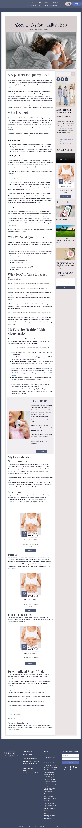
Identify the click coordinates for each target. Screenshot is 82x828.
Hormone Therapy (49, 774)
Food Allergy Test (49, 763)
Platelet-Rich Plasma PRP (50, 806)
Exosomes (48, 760)
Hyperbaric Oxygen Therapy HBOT (49, 789)
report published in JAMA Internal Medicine (25, 305)
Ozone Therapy (48, 791)
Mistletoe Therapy (49, 779)
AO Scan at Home (61, 220)
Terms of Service (35, 826)
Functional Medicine (50, 781)
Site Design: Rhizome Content (61, 826)
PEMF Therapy (48, 801)
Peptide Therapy (49, 803)
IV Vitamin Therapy (49, 757)
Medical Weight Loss (50, 777)
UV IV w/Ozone (48, 796)
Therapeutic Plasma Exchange (50, 816)
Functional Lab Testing (50, 767)
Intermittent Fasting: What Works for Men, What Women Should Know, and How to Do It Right (65, 265)
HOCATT (46, 786)
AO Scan (46, 755)
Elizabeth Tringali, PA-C (66, 138)
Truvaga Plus (34, 411)
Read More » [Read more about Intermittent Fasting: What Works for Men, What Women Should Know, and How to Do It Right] (58, 269)
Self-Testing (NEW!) (50, 770)
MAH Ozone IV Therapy (50, 798)
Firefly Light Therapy (50, 765)
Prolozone (47, 794)
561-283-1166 (27, 755)
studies (19, 390)
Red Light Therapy (49, 808)
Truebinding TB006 (49, 818)
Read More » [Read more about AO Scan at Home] (58, 222)
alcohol (26, 358)
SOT (45, 813)
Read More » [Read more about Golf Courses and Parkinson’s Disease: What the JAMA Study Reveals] (58, 245)
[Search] (73, 75)
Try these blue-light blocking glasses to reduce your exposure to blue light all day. (31, 374)
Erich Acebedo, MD (65, 145)
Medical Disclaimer (43, 826)
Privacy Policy (51, 826)
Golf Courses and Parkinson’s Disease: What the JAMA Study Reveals (65, 241)
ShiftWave (47, 811)
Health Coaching (49, 772)
